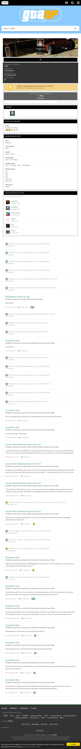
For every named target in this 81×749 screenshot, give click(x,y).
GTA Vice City (34, 718)
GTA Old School (52, 718)
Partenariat (24, 708)
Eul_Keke (11, 288)
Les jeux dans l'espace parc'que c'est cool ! (23, 444)
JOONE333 (14, 207)
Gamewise (39, 731)
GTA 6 (12, 716)
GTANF (5, 716)
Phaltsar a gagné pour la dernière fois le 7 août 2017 (35, 86)
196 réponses (23, 307)
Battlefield (35, 724)
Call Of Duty (26, 724)
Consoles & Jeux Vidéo (47, 343)
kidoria (13, 219)
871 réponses (23, 351)
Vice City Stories (55, 716)
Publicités (13, 708)
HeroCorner (54, 724)
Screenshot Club (42, 323)
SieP (12, 225)
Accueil (4, 708)
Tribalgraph (11, 279)
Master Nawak (15, 213)
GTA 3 (43, 718)
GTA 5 (18, 716)
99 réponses (26, 457)
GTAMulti (25, 716)
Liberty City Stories (69, 716)
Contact (34, 708)
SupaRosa (14, 201)
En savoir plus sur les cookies (32, 747)
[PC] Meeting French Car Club (48, 279)
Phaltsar (10, 270)
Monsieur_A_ (12, 540)
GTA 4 (46, 716)
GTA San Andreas (21, 718)
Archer (13, 230)
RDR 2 (62, 718)
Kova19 (10, 244)
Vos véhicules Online (42, 244)
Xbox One (44, 724)
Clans (41, 299)
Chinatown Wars (36, 716)
